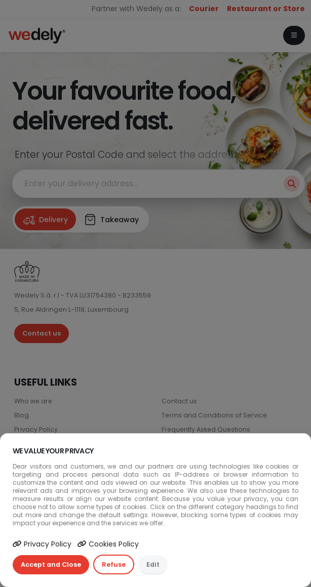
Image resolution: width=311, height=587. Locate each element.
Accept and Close (51, 564)
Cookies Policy (108, 544)
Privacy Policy (42, 544)
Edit (153, 564)
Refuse (114, 564)
